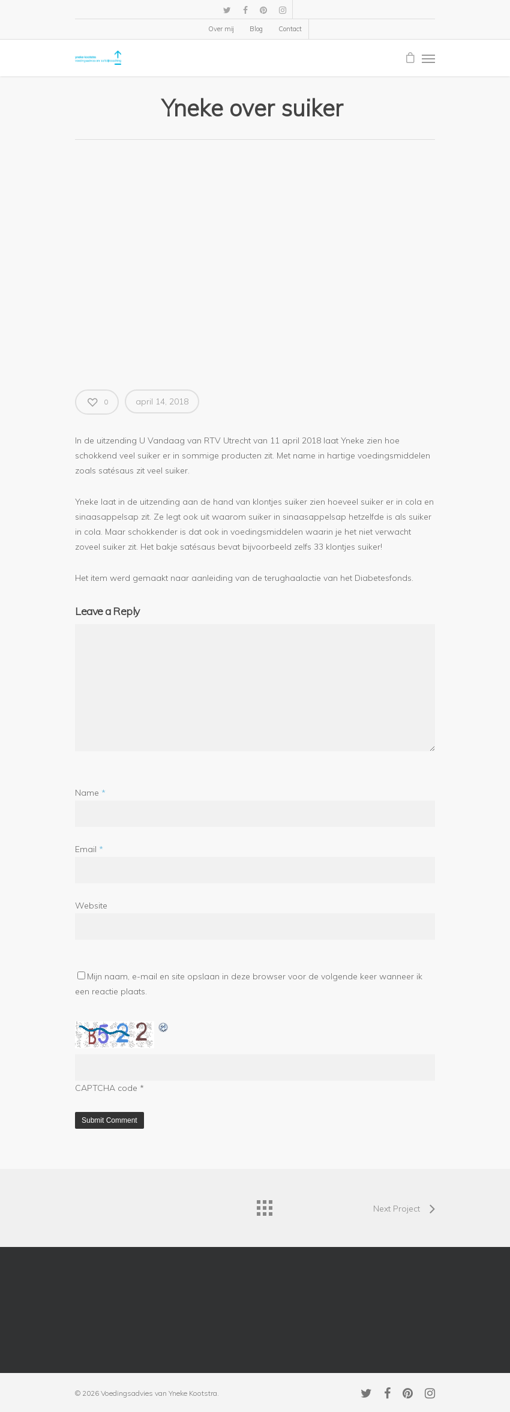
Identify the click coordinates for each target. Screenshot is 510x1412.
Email (89, 849)
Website (91, 905)
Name (90, 792)
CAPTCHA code (106, 1088)
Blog (256, 29)
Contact (290, 29)
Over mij (221, 29)
